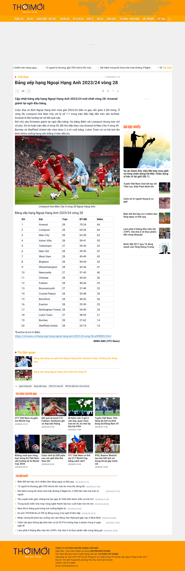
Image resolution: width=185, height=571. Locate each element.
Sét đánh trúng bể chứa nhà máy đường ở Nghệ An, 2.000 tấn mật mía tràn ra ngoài (69, 493)
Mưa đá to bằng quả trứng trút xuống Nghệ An (49, 508)
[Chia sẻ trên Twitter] (108, 91)
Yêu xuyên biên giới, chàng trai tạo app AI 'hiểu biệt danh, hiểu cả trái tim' (63, 499)
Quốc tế (90, 18)
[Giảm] (17, 91)
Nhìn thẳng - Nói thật (46, 18)
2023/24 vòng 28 (56, 386)
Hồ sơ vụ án (78, 18)
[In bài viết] (118, 91)
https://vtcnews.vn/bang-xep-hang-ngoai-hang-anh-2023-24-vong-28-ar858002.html (63, 336)
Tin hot (30, 18)
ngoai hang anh (25, 386)
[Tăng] (28, 91)
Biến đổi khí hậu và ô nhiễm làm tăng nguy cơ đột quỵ (53, 481)
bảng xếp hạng (40, 386)
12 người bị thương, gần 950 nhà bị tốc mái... (76, 67)
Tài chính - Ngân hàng (129, 18)
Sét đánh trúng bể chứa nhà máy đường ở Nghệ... (133, 67)
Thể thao (161, 18)
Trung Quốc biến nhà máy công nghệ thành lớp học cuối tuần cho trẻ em (63, 503)
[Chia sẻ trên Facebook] (103, 91)
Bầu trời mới (148, 18)
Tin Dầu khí (64, 18)
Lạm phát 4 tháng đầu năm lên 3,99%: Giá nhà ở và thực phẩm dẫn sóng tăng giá (68, 530)
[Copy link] (113, 91)
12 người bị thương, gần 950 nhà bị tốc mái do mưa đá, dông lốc (59, 486)
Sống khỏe (111, 18)
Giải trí (100, 18)
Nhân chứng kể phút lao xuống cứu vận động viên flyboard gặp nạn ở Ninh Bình (67, 517)
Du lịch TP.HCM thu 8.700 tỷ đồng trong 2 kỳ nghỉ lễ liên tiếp (57, 513)
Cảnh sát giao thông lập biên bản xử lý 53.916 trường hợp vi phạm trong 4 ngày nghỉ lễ (69, 524)
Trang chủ (18, 18)
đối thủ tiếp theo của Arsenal (77, 386)
